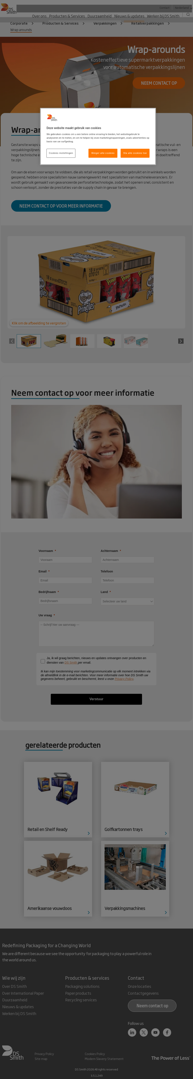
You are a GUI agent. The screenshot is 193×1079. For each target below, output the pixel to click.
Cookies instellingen (61, 153)
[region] (98, 136)
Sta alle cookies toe (135, 153)
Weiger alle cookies (103, 153)
